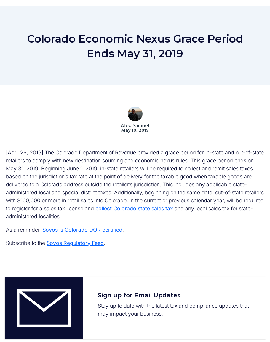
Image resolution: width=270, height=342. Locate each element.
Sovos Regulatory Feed (75, 243)
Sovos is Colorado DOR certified (82, 230)
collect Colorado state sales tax (134, 208)
